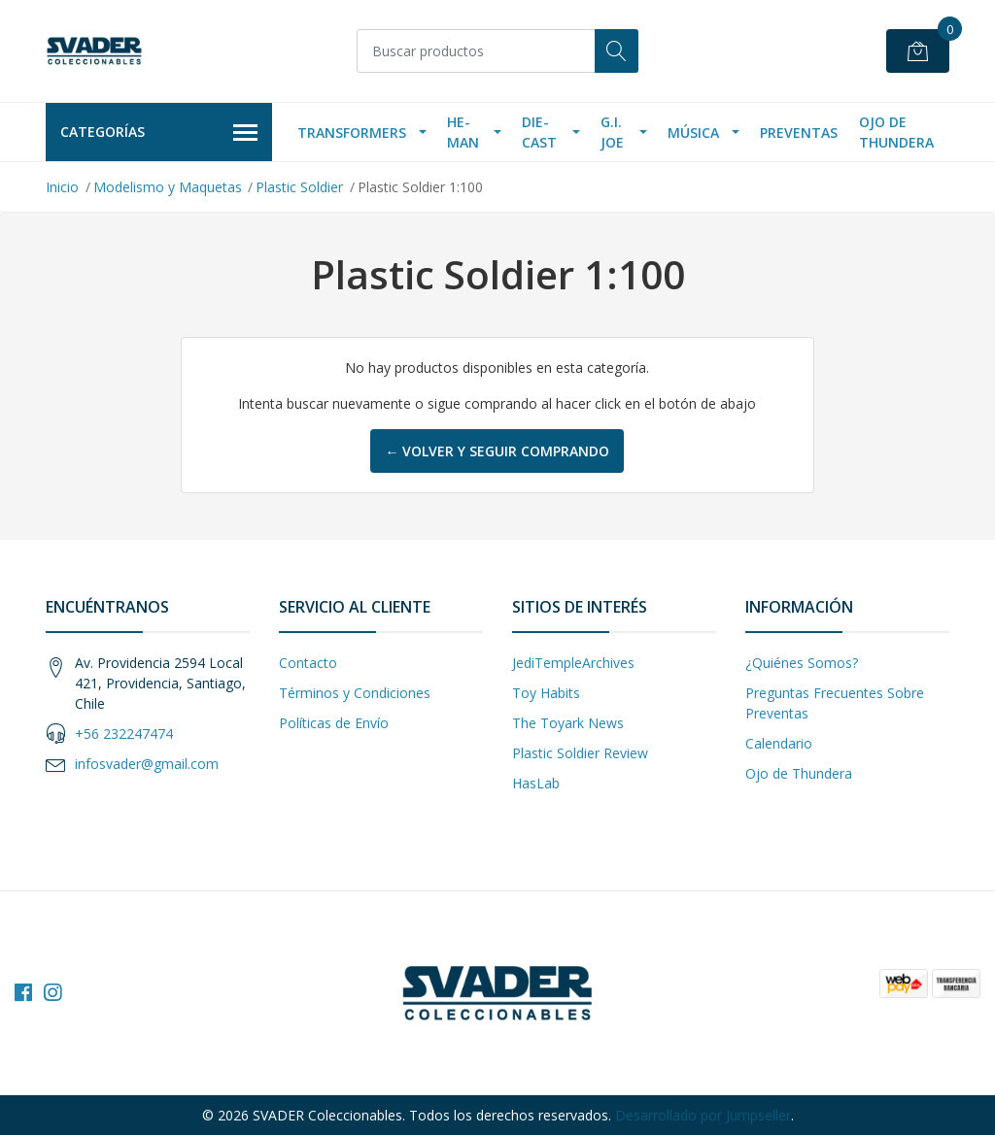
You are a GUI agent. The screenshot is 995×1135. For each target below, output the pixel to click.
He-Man (463, 132)
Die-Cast (539, 132)
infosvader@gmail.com (147, 763)
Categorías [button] (158, 133)
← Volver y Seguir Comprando (497, 451)
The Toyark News (568, 723)
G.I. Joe (612, 132)
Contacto (308, 662)
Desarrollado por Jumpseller (703, 1115)
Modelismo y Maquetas (167, 187)
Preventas (799, 132)
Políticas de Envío (334, 723)
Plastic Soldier (299, 187)
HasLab (536, 783)
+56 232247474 (124, 733)
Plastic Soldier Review (580, 753)
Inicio (62, 187)
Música (693, 132)
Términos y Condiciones (354, 693)
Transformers (351, 132)
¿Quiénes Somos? (801, 662)
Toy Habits (546, 693)
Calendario (778, 743)
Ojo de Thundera (896, 132)
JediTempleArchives (573, 662)
